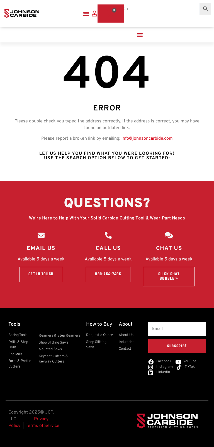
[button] (86, 13)
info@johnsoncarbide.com (147, 138)
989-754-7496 (108, 274)
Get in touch (41, 274)
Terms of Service (42, 426)
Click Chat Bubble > (169, 276)
